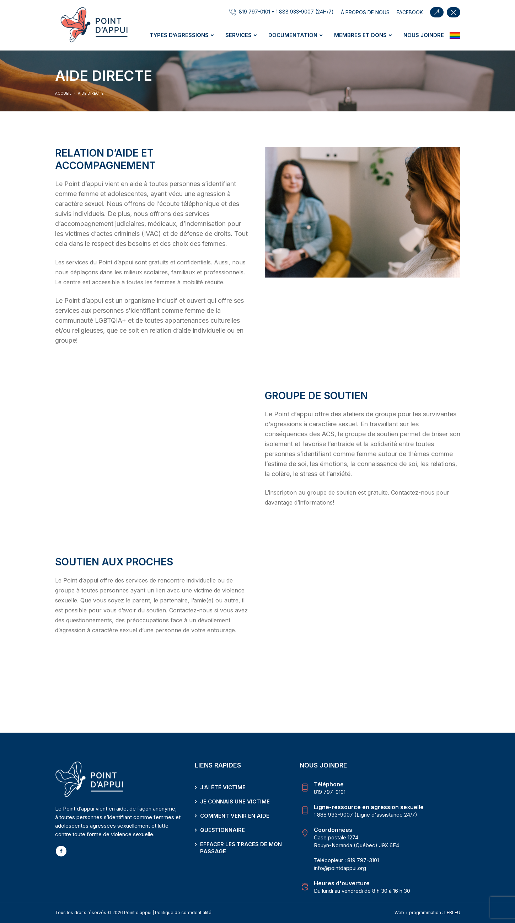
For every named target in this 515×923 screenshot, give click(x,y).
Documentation (292, 35)
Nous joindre (423, 35)
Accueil (63, 93)
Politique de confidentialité (183, 912)
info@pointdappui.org (340, 868)
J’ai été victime (223, 787)
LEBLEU (452, 912)
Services (238, 35)
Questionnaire (222, 830)
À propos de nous (365, 12)
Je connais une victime (235, 801)
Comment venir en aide (234, 815)
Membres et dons (360, 35)
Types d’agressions (179, 35)
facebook (410, 12)
